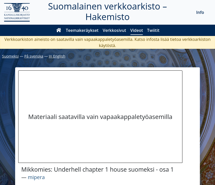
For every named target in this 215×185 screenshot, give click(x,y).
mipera (36, 177)
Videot (136, 30)
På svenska (33, 56)
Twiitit (153, 30)
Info (200, 12)
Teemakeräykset (82, 30)
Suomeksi (10, 56)
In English (57, 56)
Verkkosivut (114, 30)
